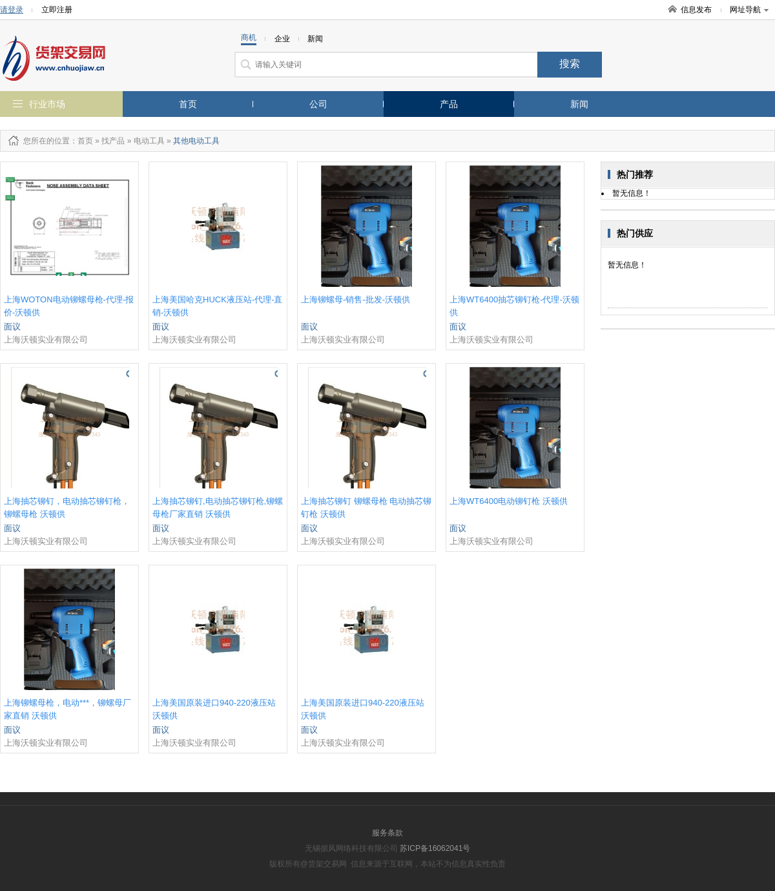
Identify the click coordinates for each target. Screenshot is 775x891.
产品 (449, 104)
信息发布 (696, 9)
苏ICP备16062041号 (435, 848)
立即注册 (56, 9)
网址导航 (749, 9)
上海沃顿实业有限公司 (46, 339)
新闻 (579, 104)
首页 (188, 104)
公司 (318, 104)
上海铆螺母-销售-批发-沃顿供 (355, 299)
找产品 (113, 140)
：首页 (81, 140)
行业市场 (47, 104)
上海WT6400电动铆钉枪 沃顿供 (509, 501)
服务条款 (387, 832)
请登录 (11, 9)
